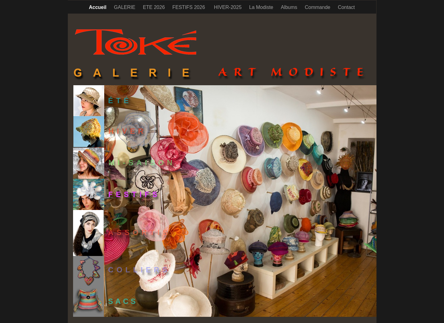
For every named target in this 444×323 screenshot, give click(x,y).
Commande (318, 7)
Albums (290, 7)
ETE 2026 (154, 7)
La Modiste (262, 7)
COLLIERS (139, 270)
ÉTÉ (120, 100)
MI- (142, 162)
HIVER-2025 (228, 7)
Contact (346, 7)
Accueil (98, 7)
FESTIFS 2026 (190, 7)
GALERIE (125, 7)
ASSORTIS (139, 232)
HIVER (128, 131)
